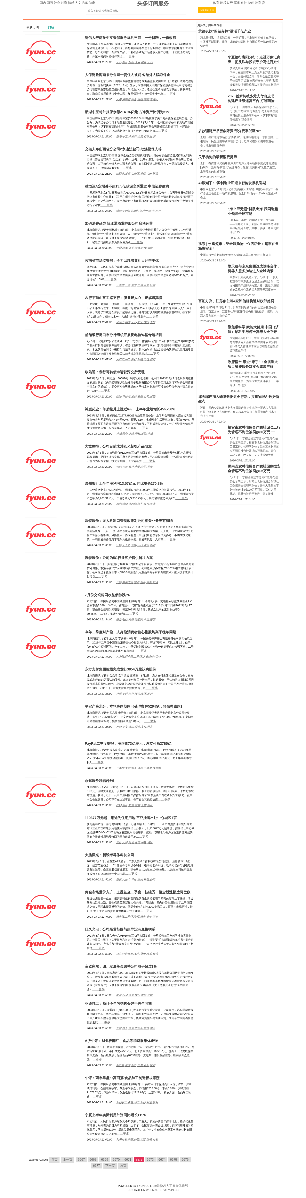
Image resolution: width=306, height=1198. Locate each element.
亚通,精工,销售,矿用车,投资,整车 (135, 1028)
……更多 (128, 56)
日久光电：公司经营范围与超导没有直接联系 (120, 929)
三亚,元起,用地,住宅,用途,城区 (134, 842)
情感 (71, 2)
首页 (54, 1159)
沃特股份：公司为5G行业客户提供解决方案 (119, 558)
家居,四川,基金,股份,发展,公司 (134, 995)
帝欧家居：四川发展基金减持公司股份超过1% (121, 966)
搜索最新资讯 (207, 10)
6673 (150, 1159)
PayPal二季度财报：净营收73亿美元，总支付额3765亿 (128, 744)
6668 (93, 1159)
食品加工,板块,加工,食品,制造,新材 (137, 1102)
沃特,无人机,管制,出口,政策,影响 (135, 545)
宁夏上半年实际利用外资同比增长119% (116, 1115)
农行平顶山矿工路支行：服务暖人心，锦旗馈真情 (123, 298)
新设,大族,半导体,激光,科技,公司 (135, 879)
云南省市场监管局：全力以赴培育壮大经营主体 (122, 261)
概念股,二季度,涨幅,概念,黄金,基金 (137, 916)
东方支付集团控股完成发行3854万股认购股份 (120, 669)
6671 (127, 1159)
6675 (173, 1159)
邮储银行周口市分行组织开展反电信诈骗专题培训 (123, 335)
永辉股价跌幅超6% (100, 781)
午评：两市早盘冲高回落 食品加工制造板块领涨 (122, 1078)
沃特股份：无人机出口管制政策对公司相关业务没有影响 (129, 521)
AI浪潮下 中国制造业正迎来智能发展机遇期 (232, 183)
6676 (185, 1159)
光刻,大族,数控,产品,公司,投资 (134, 466)
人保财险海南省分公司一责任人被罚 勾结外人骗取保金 (127, 75)
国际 (50, 2)
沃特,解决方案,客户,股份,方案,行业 (137, 582)
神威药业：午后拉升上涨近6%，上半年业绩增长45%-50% (130, 409)
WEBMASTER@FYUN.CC (162, 1190)
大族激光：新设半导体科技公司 (109, 855)
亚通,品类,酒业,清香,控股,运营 (134, 247)
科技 (244, 2)
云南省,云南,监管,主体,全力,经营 (135, 285)
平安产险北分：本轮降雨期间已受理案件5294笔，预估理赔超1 (133, 706)
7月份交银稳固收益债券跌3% (108, 595)
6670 (116, 1159)
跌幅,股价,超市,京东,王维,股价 (134, 805)
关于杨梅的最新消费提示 (217, 157)
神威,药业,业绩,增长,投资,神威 (134, 433)
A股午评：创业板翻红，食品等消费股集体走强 (121, 1041)
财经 (230, 2)
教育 (258, 2)
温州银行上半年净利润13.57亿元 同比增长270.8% (124, 483)
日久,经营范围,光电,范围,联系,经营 (137, 953)
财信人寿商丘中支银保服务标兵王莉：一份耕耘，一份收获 (130, 38)
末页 (123, 1165)
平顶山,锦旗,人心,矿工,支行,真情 (135, 322)
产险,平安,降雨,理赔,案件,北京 (134, 726)
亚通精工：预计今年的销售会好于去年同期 (118, 1004)
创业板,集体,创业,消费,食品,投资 (135, 1065)
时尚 (64, 2)
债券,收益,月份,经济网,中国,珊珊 (135, 619)
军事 (237, 2)
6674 (161, 1159)
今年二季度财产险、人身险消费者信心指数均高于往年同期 (130, 632)
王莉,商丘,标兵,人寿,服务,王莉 (134, 62)
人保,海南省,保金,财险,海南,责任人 (137, 99)
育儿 (265, 2)
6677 (96, 1165)
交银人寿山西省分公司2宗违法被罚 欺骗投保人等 (123, 149)
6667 (81, 1159)
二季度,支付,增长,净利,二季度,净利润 (138, 768)
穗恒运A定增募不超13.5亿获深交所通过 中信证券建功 (127, 186)
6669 (104, 1159)
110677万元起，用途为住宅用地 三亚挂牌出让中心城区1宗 (131, 818)
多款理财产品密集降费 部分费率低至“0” (229, 131)
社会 (57, 2)
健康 (92, 2)
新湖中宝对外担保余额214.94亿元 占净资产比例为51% (127, 112)
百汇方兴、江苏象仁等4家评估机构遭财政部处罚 (236, 301)
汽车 (85, 2)
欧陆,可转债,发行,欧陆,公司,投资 (135, 396)
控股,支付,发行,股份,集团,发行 (134, 693)
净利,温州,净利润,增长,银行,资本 (135, 503)
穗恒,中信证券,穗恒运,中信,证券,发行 (138, 210)
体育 (216, 2)
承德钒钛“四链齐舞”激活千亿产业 (224, 31)
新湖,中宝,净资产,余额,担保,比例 (135, 136)
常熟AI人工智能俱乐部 (172, 1185)
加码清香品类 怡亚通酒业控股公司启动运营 (119, 223)
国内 (43, 2)
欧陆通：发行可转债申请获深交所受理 (115, 372)
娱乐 (223, 2)
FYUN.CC (143, 1185)
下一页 (110, 1165)
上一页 (67, 1159)
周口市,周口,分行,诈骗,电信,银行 (135, 359)
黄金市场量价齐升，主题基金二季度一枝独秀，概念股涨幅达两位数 (137, 892)
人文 (78, 2)
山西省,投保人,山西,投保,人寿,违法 (137, 173)
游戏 (251, 2)
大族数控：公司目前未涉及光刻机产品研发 (118, 446)
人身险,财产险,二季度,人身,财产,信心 (138, 656)
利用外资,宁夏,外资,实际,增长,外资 (137, 1139)
